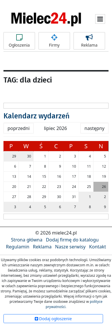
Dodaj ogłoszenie (53, 318)
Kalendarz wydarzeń (36, 116)
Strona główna (26, 240)
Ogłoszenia (19, 41)
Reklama (89, 41)
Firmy (54, 41)
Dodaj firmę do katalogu (72, 240)
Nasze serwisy (70, 246)
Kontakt (97, 246)
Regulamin (18, 246)
